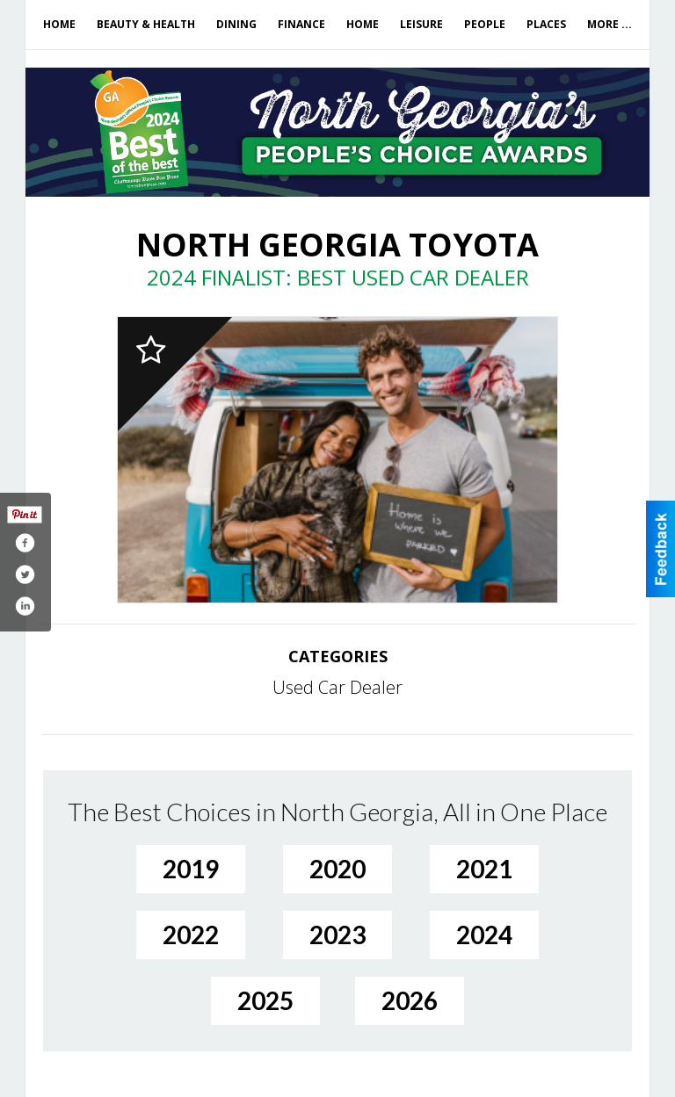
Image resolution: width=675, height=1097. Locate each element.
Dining (236, 24)
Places (546, 24)
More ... (609, 24)
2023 (337, 934)
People (484, 24)
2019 (191, 869)
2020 (337, 869)
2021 (484, 869)
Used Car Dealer (337, 687)
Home (59, 24)
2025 (265, 1000)
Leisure (421, 24)
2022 (191, 934)
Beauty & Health (146, 24)
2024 (484, 934)
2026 (409, 1000)
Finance (301, 24)
